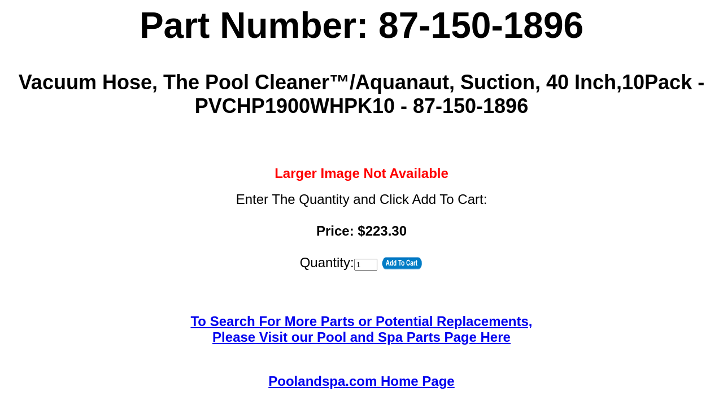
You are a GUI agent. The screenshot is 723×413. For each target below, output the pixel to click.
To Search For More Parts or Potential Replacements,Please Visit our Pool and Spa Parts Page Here (361, 329)
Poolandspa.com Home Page (361, 381)
